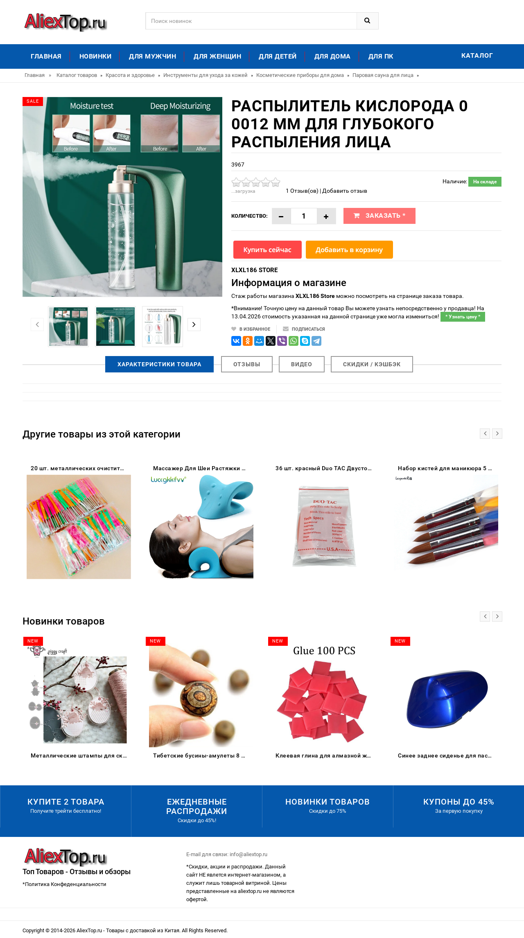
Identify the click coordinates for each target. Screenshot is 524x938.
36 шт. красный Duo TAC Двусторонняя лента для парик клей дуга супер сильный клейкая (326, 468)
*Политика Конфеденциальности (64, 884)
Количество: (249, 216)
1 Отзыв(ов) (302, 190)
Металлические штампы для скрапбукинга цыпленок (81, 755)
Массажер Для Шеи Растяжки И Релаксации (203, 468)
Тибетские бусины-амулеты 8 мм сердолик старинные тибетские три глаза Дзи (203, 755)
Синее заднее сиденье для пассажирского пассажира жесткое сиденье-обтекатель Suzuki (448, 755)
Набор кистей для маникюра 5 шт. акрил (448, 468)
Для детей (278, 56)
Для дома (332, 56)
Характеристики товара (159, 364)
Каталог (477, 55)
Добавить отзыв (344, 190)
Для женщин (217, 56)
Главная (46, 56)
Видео (301, 364)
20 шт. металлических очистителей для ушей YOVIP (81, 468)
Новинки (95, 56)
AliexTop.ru (90, 930)
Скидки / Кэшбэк (372, 364)
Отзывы (246, 364)
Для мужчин (152, 56)
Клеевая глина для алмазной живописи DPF (326, 755)
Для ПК (380, 56)
